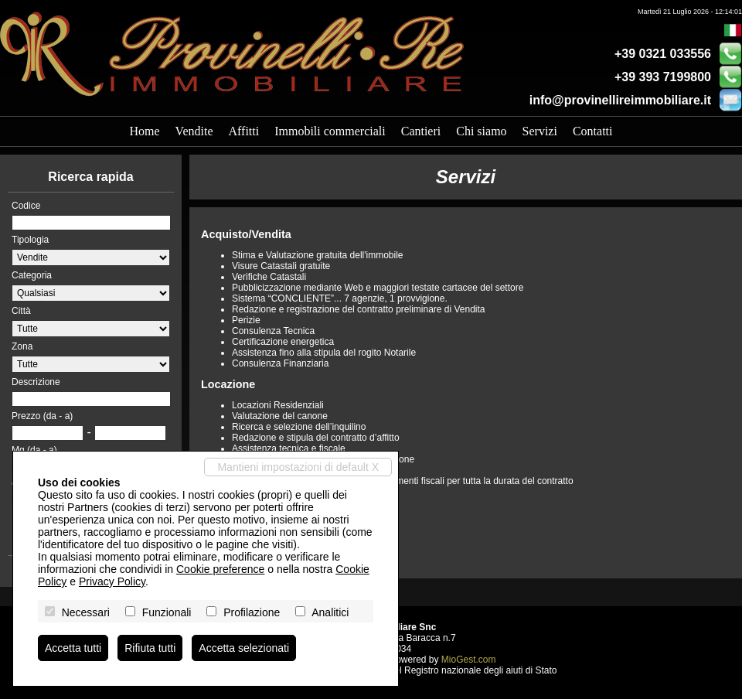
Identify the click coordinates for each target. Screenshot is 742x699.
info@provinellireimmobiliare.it (620, 100)
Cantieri (421, 131)
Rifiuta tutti (149, 648)
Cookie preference (220, 569)
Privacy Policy (112, 581)
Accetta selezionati (244, 648)
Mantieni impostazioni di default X (298, 467)
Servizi (539, 131)
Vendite (194, 131)
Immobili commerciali (330, 131)
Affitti (243, 131)
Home (145, 131)
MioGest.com (468, 659)
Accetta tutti (73, 648)
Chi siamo (481, 131)
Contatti (593, 131)
